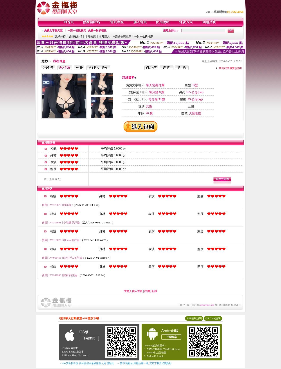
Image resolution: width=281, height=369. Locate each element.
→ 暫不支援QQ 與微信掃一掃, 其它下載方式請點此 (144, 363)
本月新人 (104, 36)
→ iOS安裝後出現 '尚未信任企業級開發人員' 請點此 (86, 363)
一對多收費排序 (122, 36)
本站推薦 (90, 36)
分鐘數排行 (75, 36)
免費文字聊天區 (53, 30)
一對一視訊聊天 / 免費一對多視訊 (87, 30)
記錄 (154, 291)
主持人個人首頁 (133, 291)
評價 (147, 291)
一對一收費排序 (143, 36)
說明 (239, 68)
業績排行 (60, 36)
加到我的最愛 (227, 68)
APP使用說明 (194, 318)
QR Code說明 (213, 318)
